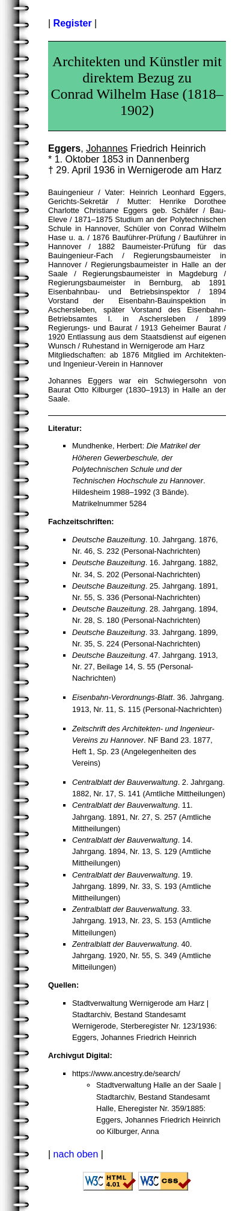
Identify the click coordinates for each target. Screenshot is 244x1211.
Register (72, 23)
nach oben (76, 1154)
